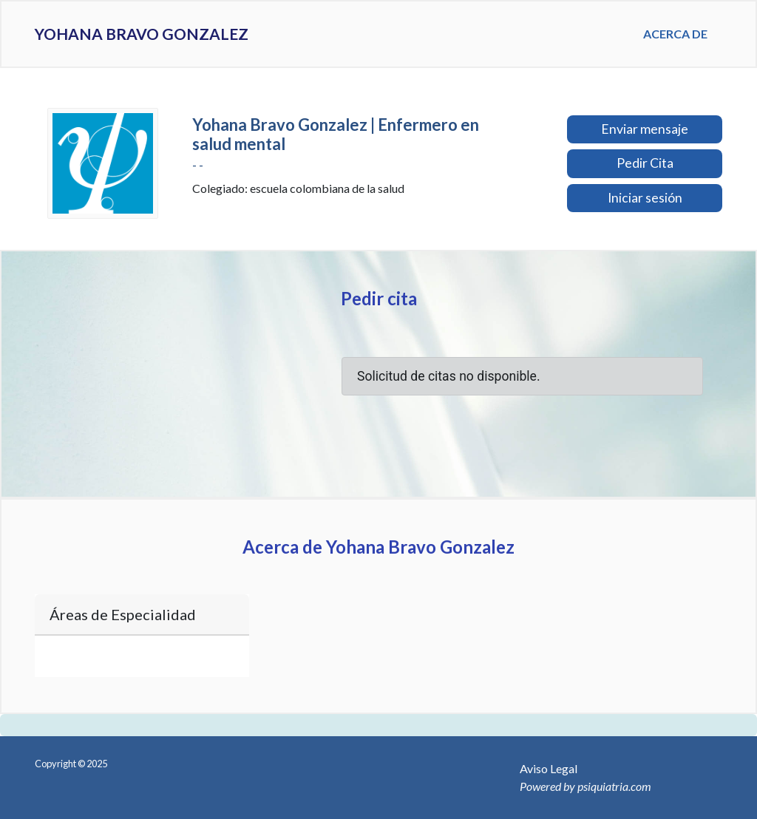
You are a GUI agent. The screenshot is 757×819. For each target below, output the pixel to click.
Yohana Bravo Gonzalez (174, 34)
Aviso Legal (548, 768)
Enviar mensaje (644, 129)
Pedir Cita (645, 163)
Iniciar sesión (645, 197)
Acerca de (675, 34)
